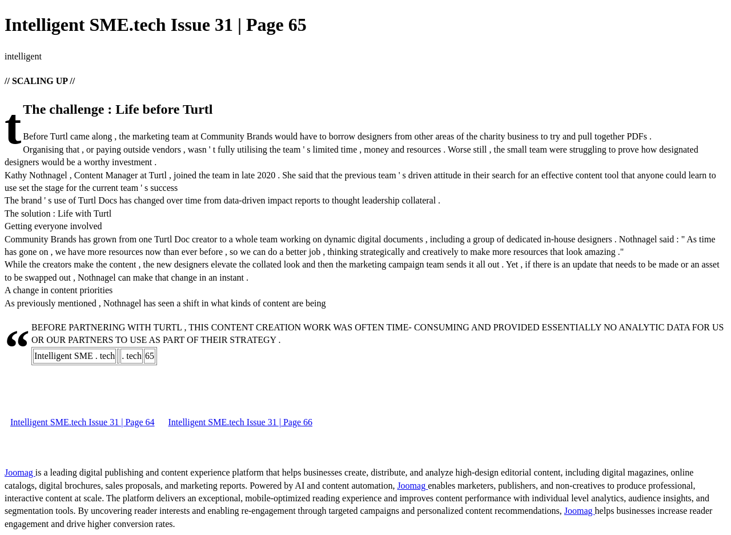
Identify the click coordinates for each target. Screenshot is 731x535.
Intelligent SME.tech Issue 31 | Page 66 (240, 422)
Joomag (20, 472)
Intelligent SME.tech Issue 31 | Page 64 (82, 422)
